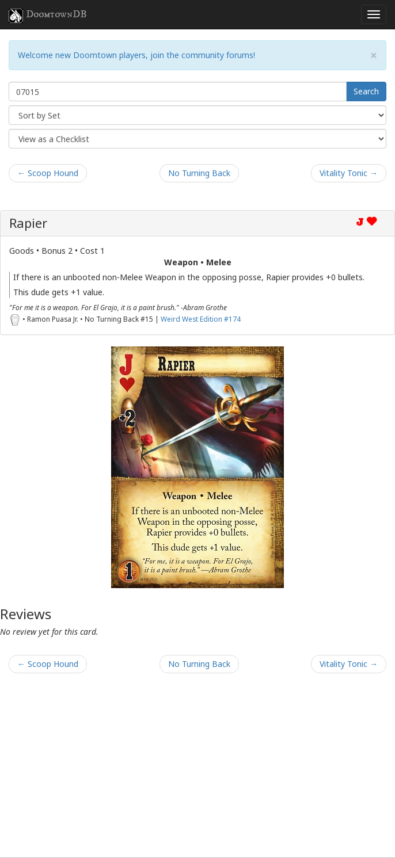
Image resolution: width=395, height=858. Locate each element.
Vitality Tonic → (349, 172)
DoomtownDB (48, 15)
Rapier (28, 223)
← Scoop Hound (47, 172)
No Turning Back (199, 172)
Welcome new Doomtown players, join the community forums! (136, 54)
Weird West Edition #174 (201, 318)
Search (366, 91)
